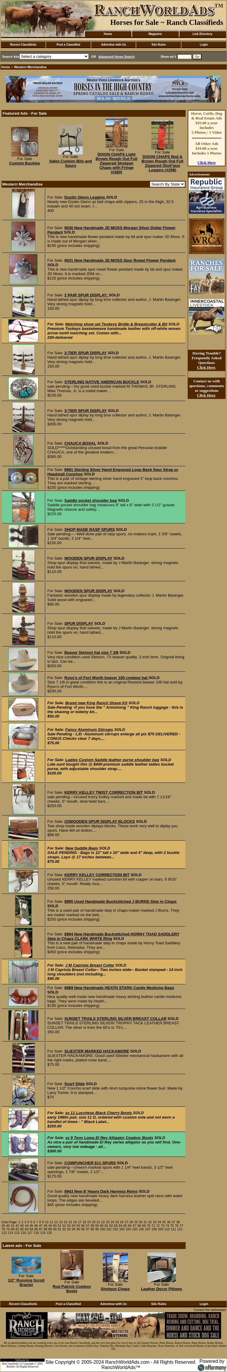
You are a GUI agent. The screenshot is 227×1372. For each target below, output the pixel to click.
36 (169, 1222)
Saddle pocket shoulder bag (90, 500)
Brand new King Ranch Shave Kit (96, 703)
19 (89, 1222)
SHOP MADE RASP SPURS (89, 529)
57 (87, 1225)
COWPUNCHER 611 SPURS (90, 1163)
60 (101, 1225)
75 (172, 1225)
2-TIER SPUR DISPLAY (85, 353)
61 (106, 1225)
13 (61, 1222)
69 (144, 1225)
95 (78, 1229)
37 (173, 1222)
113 (4, 1232)
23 (108, 1222)
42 (17, 1225)
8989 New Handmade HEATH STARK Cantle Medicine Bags (119, 988)
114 (10, 1232)
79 (8, 1229)
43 (22, 1225)
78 (3, 1229)
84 (31, 1229)
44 (26, 1225)
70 (148, 1225)
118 (36, 1232)
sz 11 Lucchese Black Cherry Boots (99, 1113)
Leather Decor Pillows (161, 1289)
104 (128, 1229)
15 (70, 1222)
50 (54, 1225)
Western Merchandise (30, 67)
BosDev (11, 1366)
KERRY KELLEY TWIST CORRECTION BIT (103, 792)
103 (121, 1229)
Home (108, 34)
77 (181, 1225)
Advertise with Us (113, 44)
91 (59, 1229)
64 (120, 1225)
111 (173, 1229)
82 (22, 1229)
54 (73, 1225)
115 (17, 1232)
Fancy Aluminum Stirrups (89, 729)
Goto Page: (9, 1222)
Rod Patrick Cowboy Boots (72, 1288)
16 (75, 1222)
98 (92, 1229)
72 (158, 1225)
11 (51, 1222)
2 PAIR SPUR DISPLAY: (86, 295)
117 (30, 1232)
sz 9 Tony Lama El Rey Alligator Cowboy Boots (109, 1137)
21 (98, 1222)
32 (150, 1222)
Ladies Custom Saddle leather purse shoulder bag (112, 760)
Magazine (155, 34)
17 (79, 1222)
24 (112, 1222)
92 (64, 1229)
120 (49, 1232)
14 (65, 1222)
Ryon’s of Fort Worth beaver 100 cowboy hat (106, 677)
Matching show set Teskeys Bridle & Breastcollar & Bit (116, 324)
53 (69, 1225)
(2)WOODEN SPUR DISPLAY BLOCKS (99, 821)
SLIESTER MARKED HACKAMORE (96, 1051)
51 (59, 1225)
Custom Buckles (24, 163)
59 (97, 1225)
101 (109, 1229)
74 (167, 1225)
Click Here (206, 162)
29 (136, 1222)
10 (46, 1222)
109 (160, 1229)
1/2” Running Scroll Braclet (26, 1282)
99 (97, 1229)
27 (126, 1222)
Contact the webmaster (210, 1310)
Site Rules (159, 44)
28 (131, 1222)
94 (73, 1229)
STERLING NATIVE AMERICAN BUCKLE (101, 382)
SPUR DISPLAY (78, 623)
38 (178, 1222)
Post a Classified (68, 44)
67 (134, 1225)
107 (147, 1229)
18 (84, 1222)
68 (139, 1225)
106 (141, 1229)
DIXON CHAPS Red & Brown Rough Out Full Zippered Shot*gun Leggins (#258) (162, 163)
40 (8, 1225)
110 (167, 1229)
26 (122, 1222)
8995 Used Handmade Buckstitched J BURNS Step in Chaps (120, 901)
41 (12, 1225)
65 (125, 1225)
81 (17, 1229)
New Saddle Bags (81, 848)
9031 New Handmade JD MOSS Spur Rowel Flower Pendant (120, 260)
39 (3, 1225)
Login (204, 44)
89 (50, 1229)
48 (45, 1225)
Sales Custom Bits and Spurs (70, 163)
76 (177, 1225)
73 (162, 1225)
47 (41, 1225)
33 (154, 1222)
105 (134, 1229)
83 (26, 1229)
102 (115, 1229)
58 (92, 1225)
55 (78, 1225)
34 (159, 1222)
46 (36, 1225)
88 (45, 1229)
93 (69, 1229)
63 (116, 1225)
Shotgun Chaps (115, 1289)
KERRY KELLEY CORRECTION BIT (96, 875)
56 (83, 1225)
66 (130, 1225)
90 (54, 1229)
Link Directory (202, 34)
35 (164, 1222)
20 (93, 1222)
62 (111, 1225)
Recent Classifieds (23, 44)
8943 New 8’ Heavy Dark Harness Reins (100, 1191)
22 (103, 1222)
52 (64, 1225)
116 (23, 1232)
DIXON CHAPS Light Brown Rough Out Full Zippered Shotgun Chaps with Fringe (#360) (116, 163)
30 (140, 1222)
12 (56, 1222)
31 (145, 1222)
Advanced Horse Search (116, 56)
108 (154, 1229)
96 (83, 1229)
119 (43, 1232)
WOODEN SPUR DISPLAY (88, 558)
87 (41, 1229)
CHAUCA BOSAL (80, 443)
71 (153, 1225)
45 (31, 1225)
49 (50, 1225)
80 (12, 1229)
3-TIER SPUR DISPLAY (85, 410)
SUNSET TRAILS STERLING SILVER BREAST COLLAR (115, 1018)
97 (87, 1229)
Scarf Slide (74, 1084)
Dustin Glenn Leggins (85, 197)
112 (179, 1229)
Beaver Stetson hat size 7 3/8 (91, 652)
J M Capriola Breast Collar (89, 965)
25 (117, 1222)
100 (102, 1229)
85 (36, 1229)
